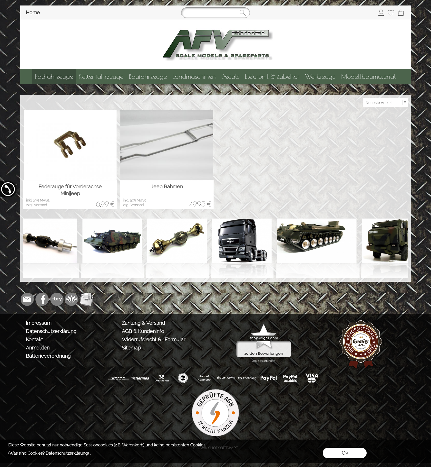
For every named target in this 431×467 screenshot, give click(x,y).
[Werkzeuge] (320, 76)
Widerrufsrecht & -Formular (153, 339)
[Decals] (230, 76)
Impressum (38, 323)
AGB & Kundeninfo (143, 331)
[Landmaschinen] (194, 76)
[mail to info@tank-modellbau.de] (27, 299)
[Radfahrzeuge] (54, 76)
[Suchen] (215, 12)
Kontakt (34, 339)
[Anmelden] (381, 12)
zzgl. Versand (36, 205)
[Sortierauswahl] (385, 103)
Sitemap (131, 348)
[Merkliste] (390, 12)
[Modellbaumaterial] (368, 76)
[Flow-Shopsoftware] (72, 299)
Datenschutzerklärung (51, 331)
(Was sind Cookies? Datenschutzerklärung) (48, 453)
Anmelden (37, 348)
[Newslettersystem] (86, 299)
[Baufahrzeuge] (148, 76)
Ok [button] (345, 453)
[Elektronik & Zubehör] (272, 76)
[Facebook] (42, 299)
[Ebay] (57, 299)
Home (33, 12)
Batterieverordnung (48, 356)
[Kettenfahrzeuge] (101, 76)
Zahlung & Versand (143, 323)
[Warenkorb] (400, 12)
